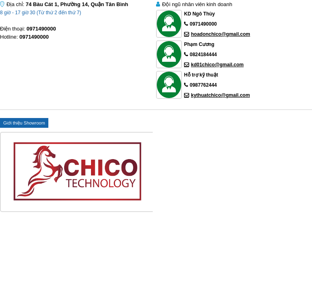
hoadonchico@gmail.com (220, 34)
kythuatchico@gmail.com (220, 95)
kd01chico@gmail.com (217, 65)
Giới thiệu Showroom (24, 122)
